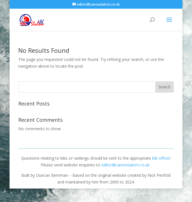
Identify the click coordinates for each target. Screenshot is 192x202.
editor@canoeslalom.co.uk (125, 164)
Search (164, 86)
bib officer (161, 158)
